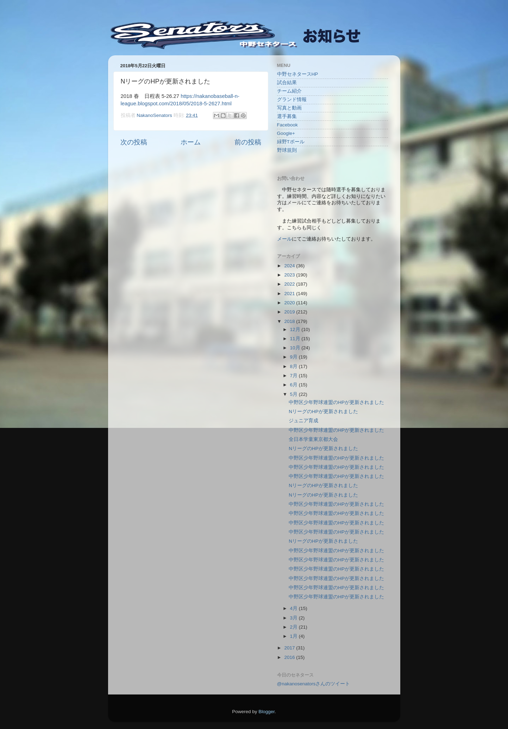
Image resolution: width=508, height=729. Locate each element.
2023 (290, 275)
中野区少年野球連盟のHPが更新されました (336, 402)
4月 (294, 608)
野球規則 (287, 150)
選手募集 (287, 116)
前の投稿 (247, 142)
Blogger (266, 711)
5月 (294, 394)
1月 (294, 636)
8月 (294, 366)
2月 (294, 627)
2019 (290, 311)
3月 (294, 618)
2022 (290, 284)
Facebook (287, 124)
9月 (294, 357)
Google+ (286, 133)
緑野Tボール (291, 141)
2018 (290, 321)
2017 (290, 647)
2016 (290, 657)
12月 (296, 329)
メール (284, 239)
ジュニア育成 (303, 420)
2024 (290, 265)
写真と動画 (289, 108)
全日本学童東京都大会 (313, 439)
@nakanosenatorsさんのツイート (313, 683)
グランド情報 (292, 99)
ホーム (191, 142)
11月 (296, 338)
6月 (294, 384)
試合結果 (287, 82)
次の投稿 (133, 142)
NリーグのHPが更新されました (323, 411)
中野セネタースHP (297, 74)
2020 (290, 302)
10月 (296, 347)
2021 (290, 293)
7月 (294, 375)
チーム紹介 (289, 91)
